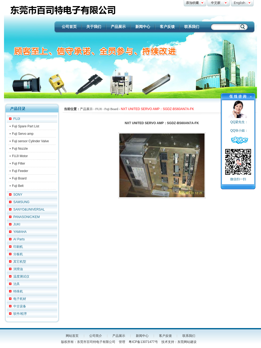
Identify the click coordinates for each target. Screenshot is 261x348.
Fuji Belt (17, 186)
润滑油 (18, 269)
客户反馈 (167, 26)
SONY (17, 194)
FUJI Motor (20, 156)
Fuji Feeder (20, 171)
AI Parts (19, 239)
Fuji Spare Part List (25, 126)
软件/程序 (20, 314)
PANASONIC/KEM (26, 217)
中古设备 (19, 306)
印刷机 (18, 247)
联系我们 (191, 26)
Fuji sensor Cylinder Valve (30, 141)
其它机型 (19, 261)
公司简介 (95, 336)
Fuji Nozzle (20, 148)
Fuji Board (19, 178)
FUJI (16, 119)
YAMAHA (20, 232)
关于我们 (93, 26)
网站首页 (72, 336)
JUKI (16, 224)
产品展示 (118, 26)
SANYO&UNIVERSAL (29, 209)
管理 (122, 342)
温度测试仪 (21, 276)
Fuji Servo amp (23, 134)
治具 (16, 284)
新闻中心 (142, 26)
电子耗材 (19, 299)
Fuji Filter (18, 163)
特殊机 (18, 291)
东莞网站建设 (187, 342)
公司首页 (69, 26)
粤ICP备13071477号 (143, 342)
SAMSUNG (21, 202)
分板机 (18, 254)
